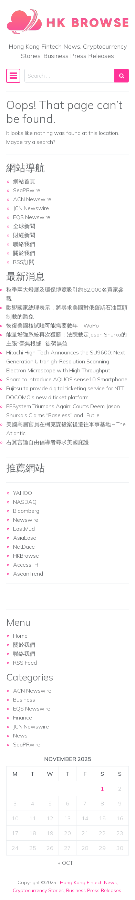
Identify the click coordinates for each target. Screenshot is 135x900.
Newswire (25, 519)
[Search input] (69, 75)
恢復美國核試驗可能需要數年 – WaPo (52, 325)
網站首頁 (24, 181)
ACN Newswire (32, 199)
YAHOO (22, 492)
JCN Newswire (31, 208)
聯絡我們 (24, 244)
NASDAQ (25, 501)
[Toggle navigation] (13, 75)
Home (20, 635)
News (20, 735)
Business (24, 699)
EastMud (24, 528)
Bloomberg (26, 510)
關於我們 (24, 253)
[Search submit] (121, 75)
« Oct (65, 862)
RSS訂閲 (23, 261)
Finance (22, 717)
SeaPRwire (26, 190)
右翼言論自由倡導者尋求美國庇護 (47, 442)
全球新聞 (24, 226)
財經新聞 (24, 235)
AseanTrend (28, 573)
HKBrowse (26, 555)
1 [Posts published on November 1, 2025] (102, 788)
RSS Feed (25, 662)
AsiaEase (24, 537)
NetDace (24, 546)
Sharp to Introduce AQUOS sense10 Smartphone (66, 379)
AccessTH (25, 564)
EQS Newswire (31, 217)
